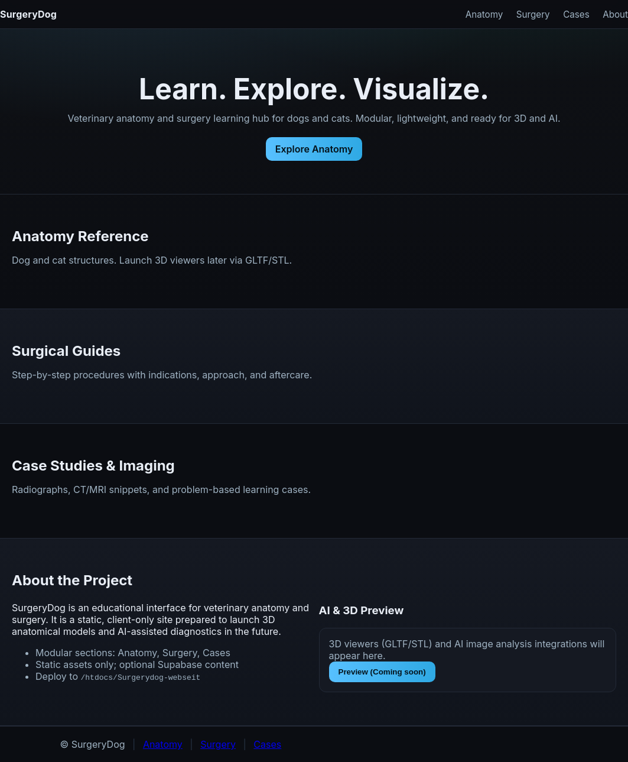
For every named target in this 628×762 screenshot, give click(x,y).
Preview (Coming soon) (382, 671)
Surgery (533, 14)
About (615, 14)
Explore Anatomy (314, 149)
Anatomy (484, 14)
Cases (576, 14)
